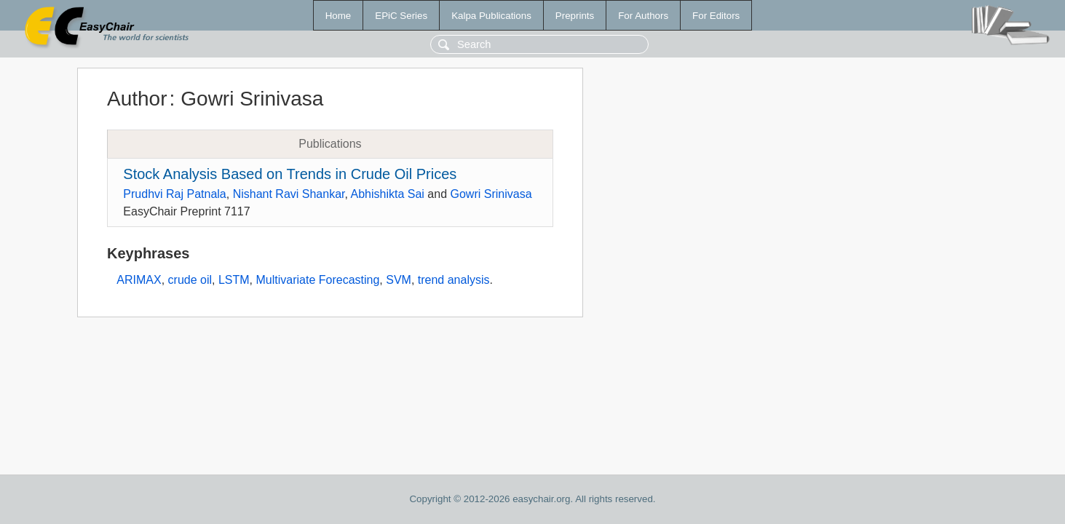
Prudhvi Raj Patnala (174, 194)
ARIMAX (138, 280)
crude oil (190, 280)
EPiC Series (401, 15)
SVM (398, 280)
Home (338, 15)
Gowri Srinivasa (491, 194)
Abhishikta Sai (387, 194)
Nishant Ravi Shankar (289, 194)
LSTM (234, 280)
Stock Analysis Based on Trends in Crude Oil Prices (289, 174)
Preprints (574, 15)
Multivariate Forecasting (318, 280)
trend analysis (454, 280)
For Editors (716, 15)
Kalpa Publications (491, 15)
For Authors (643, 15)
